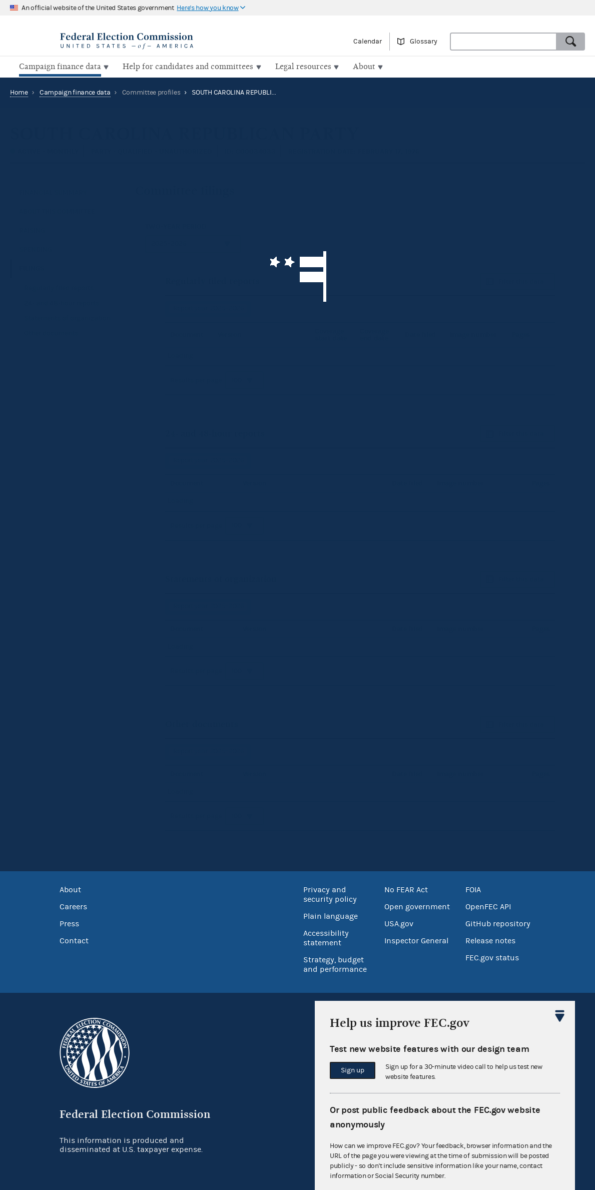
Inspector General (416, 939)
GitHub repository (497, 922)
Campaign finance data (75, 92)
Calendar (367, 42)
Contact (74, 939)
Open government (417, 905)
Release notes (490, 939)
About (70, 888)
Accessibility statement (326, 937)
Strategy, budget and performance (335, 963)
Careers (73, 905)
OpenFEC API (488, 905)
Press (69, 922)
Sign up (352, 1070)
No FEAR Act (406, 888)
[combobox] (503, 42)
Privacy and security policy (330, 893)
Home (19, 92)
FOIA (473, 888)
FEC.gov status (492, 956)
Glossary (423, 42)
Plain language (330, 915)
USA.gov (398, 922)
